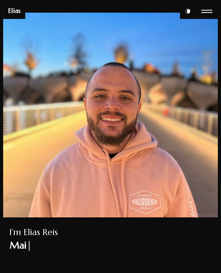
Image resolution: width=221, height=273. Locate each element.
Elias (14, 11)
